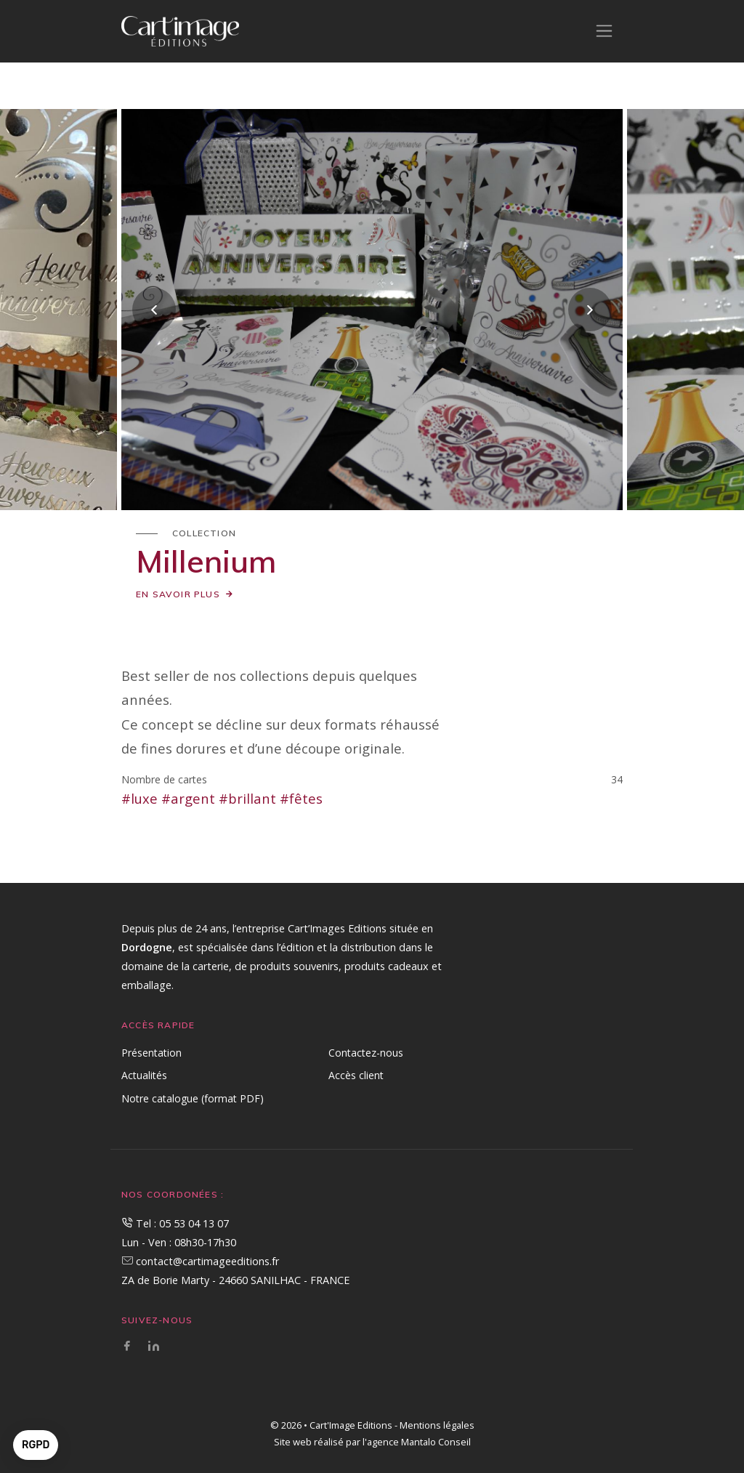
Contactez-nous (365, 1053)
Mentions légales (437, 1425)
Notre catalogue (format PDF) (192, 1098)
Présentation (151, 1053)
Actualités (144, 1075)
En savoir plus (178, 594)
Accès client (356, 1075)
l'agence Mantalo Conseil (417, 1441)
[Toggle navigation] (604, 31)
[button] (35, 1445)
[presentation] (154, 309)
